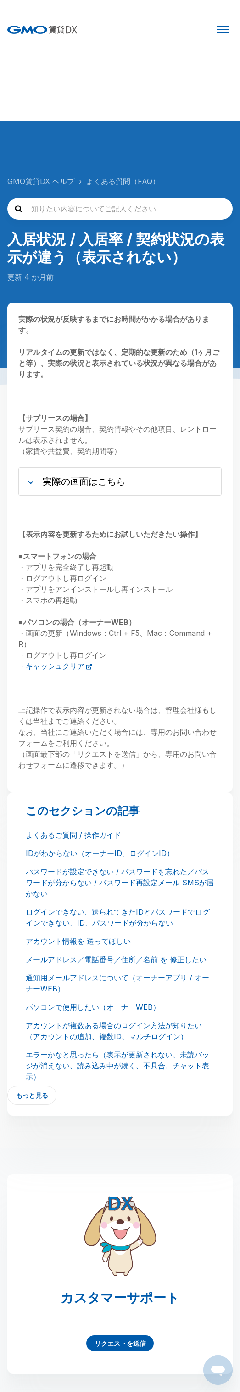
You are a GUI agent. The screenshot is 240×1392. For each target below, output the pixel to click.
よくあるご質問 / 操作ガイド (73, 835)
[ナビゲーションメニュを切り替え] (223, 30)
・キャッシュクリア (51, 666)
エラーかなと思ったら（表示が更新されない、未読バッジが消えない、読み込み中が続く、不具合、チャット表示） (117, 1065)
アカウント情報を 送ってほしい (78, 941)
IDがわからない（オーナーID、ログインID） (100, 853)
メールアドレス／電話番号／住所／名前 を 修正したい (116, 959)
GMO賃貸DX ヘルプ (40, 181)
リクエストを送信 (120, 1343)
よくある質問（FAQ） (123, 181)
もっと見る (32, 1095)
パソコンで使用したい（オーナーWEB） (93, 1007)
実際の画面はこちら (84, 481)
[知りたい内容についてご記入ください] (120, 209)
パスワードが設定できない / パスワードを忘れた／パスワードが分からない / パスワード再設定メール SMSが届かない (120, 882)
